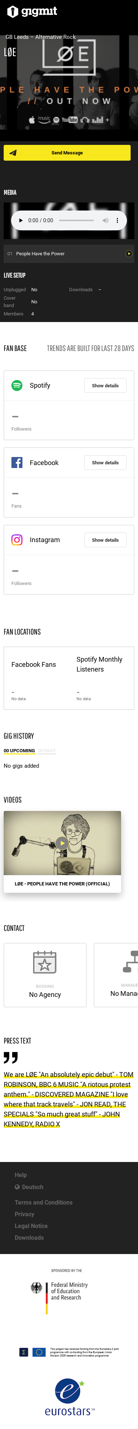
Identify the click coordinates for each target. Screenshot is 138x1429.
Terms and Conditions (43, 1202)
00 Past (47, 750)
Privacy (24, 1214)
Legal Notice (31, 1225)
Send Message (67, 153)
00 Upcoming (20, 750)
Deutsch (32, 1187)
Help (21, 1175)
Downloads (29, 1237)
